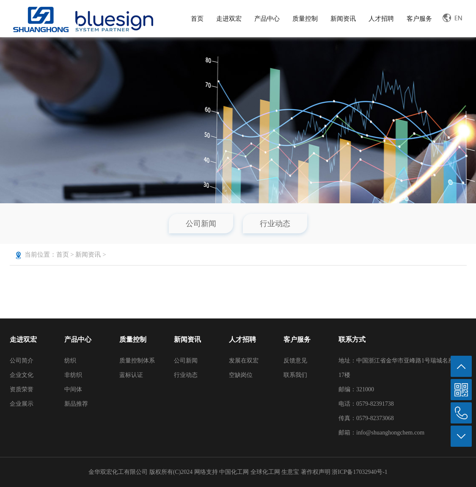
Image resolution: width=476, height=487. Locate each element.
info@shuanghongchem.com (390, 432)
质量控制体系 (137, 360)
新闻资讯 (343, 18)
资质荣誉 (21, 389)
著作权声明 (316, 472)
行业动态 (275, 223)
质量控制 (305, 18)
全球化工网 (265, 472)
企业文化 (21, 375)
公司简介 (21, 360)
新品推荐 (76, 404)
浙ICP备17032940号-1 (359, 472)
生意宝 (290, 472)
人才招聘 (381, 18)
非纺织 (73, 375)
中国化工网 (234, 472)
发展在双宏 (244, 360)
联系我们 (295, 375)
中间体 (73, 389)
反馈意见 (295, 360)
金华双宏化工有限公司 (118, 472)
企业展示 (21, 404)
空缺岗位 (241, 375)
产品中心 (267, 18)
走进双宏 (229, 18)
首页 (197, 18)
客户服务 (419, 18)
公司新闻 (201, 223)
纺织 (70, 360)
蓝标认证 (131, 375)
